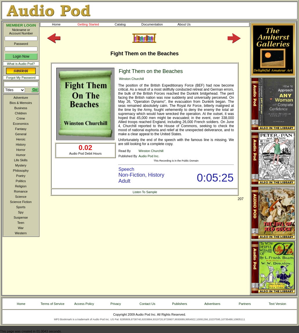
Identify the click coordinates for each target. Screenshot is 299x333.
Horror (20, 149)
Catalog (125, 24)
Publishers (179, 303)
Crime (21, 118)
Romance (21, 191)
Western (21, 233)
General (20, 134)
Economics (21, 123)
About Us (188, 24)
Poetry (21, 176)
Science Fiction (21, 202)
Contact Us (147, 303)
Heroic (21, 139)
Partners (245, 303)
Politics (21, 181)
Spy (21, 212)
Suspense (21, 217)
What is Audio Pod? (21, 63)
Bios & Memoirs (21, 103)
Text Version (277, 303)
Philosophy (21, 170)
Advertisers (212, 303)
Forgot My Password (21, 77)
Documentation (154, 24)
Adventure (20, 97)
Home (56, 24)
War (21, 228)
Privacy (116, 303)
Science (20, 196)
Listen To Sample (145, 192)
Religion (21, 186)
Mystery (20, 165)
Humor (21, 155)
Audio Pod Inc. (148, 156)
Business (20, 108)
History (21, 144)
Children (21, 113)
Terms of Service (52, 303)
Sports (21, 207)
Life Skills (20, 160)
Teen (20, 222)
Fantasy (20, 129)
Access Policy (84, 303)
